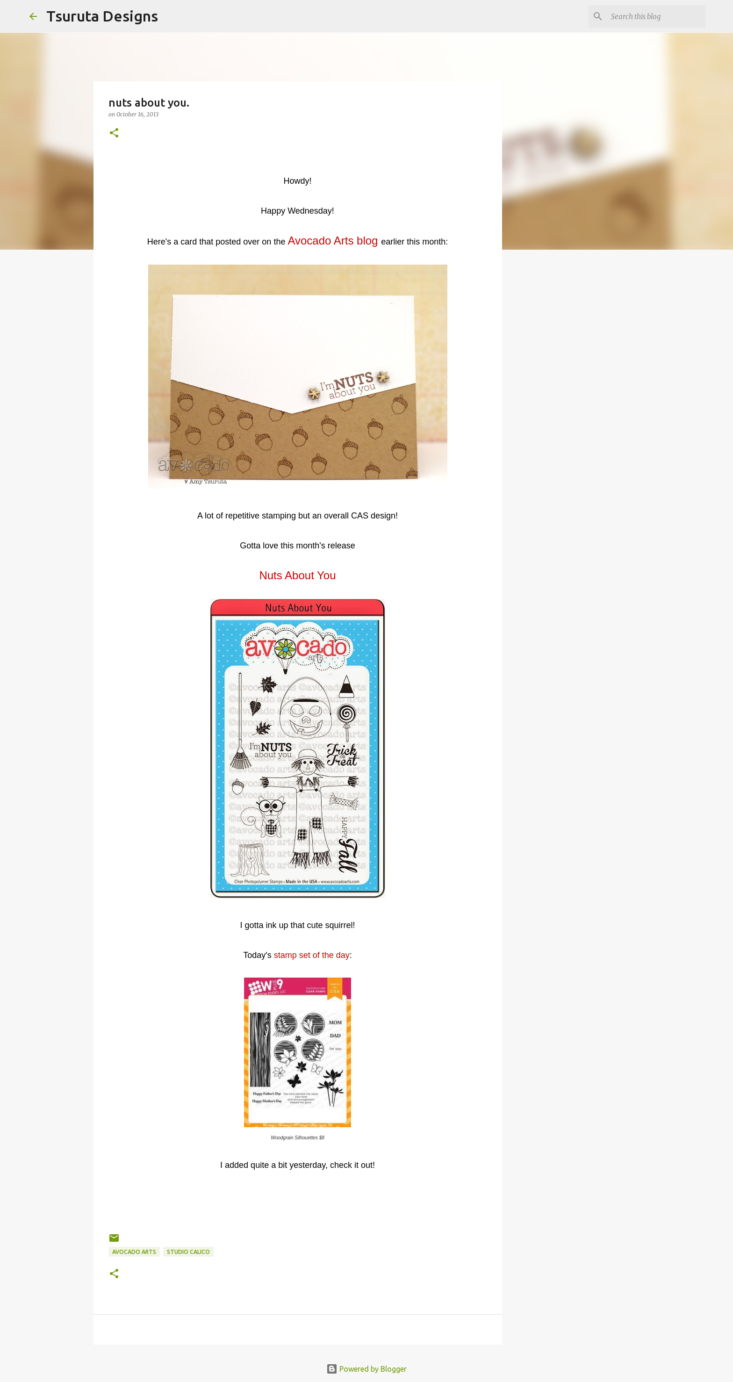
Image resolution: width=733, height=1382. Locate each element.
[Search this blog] (656, 16)
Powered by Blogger (366, 1369)
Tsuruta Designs (102, 15)
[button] (114, 133)
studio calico (188, 1252)
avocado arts (134, 1252)
